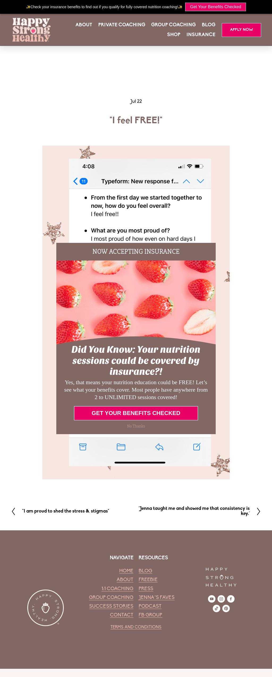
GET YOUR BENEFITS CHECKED (136, 413)
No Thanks (136, 426)
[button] (136, 251)
